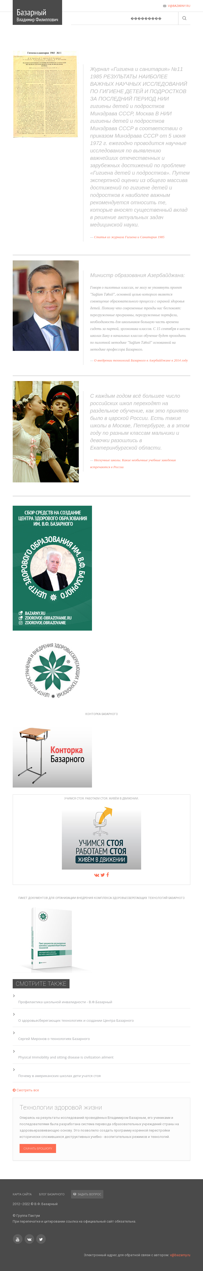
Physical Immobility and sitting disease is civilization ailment (65, 1057)
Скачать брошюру (38, 1148)
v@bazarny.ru (180, 1255)
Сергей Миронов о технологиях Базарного (54, 1038)
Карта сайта (22, 1194)
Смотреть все (26, 1090)
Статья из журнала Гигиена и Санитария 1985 (129, 237)
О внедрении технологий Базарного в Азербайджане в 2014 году (141, 360)
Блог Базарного (51, 1194)
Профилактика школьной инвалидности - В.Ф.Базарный (65, 1001)
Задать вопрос (87, 1194)
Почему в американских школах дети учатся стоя (59, 1075)
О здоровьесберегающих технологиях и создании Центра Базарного (76, 1020)
